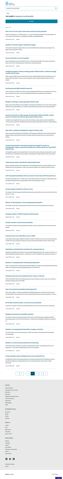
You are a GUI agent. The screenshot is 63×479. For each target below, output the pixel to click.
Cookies (7, 445)
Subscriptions (8, 453)
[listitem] (6, 459)
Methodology (8, 402)
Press (6, 427)
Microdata (7, 394)
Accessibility (8, 447)
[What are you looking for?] (31, 8)
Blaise (6, 404)
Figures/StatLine (9, 388)
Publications (8, 400)
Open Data (7, 392)
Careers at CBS (8, 433)
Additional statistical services (12, 396)
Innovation (7, 431)
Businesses (7, 412)
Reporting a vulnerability (11, 449)
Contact (7, 425)
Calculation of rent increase (11, 390)
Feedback (59, 478)
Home (7, 13)
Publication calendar (10, 464)
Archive (7, 451)
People (6, 414)
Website (7, 441)
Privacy (6, 416)
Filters (31, 21)
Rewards (7, 418)
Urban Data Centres (9, 398)
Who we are (8, 429)
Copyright (7, 443)
